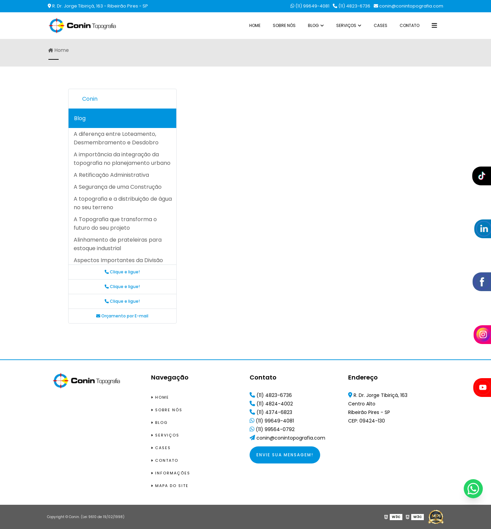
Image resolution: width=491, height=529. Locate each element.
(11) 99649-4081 (310, 6)
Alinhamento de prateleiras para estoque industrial (118, 244)
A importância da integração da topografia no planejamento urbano (122, 159)
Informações (170, 473)
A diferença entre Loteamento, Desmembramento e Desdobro (116, 138)
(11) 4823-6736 (351, 6)
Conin (90, 99)
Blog (313, 25)
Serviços (346, 25)
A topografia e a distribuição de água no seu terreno (123, 203)
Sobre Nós (284, 25)
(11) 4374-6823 (271, 412)
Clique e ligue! (122, 272)
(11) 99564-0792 (272, 429)
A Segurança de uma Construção (118, 187)
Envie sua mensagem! (284, 455)
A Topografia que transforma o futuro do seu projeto (115, 223)
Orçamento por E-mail (122, 316)
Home (255, 25)
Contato (409, 25)
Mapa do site (170, 485)
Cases (380, 25)
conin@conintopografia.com (408, 6)
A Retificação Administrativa (111, 175)
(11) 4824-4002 (271, 403)
